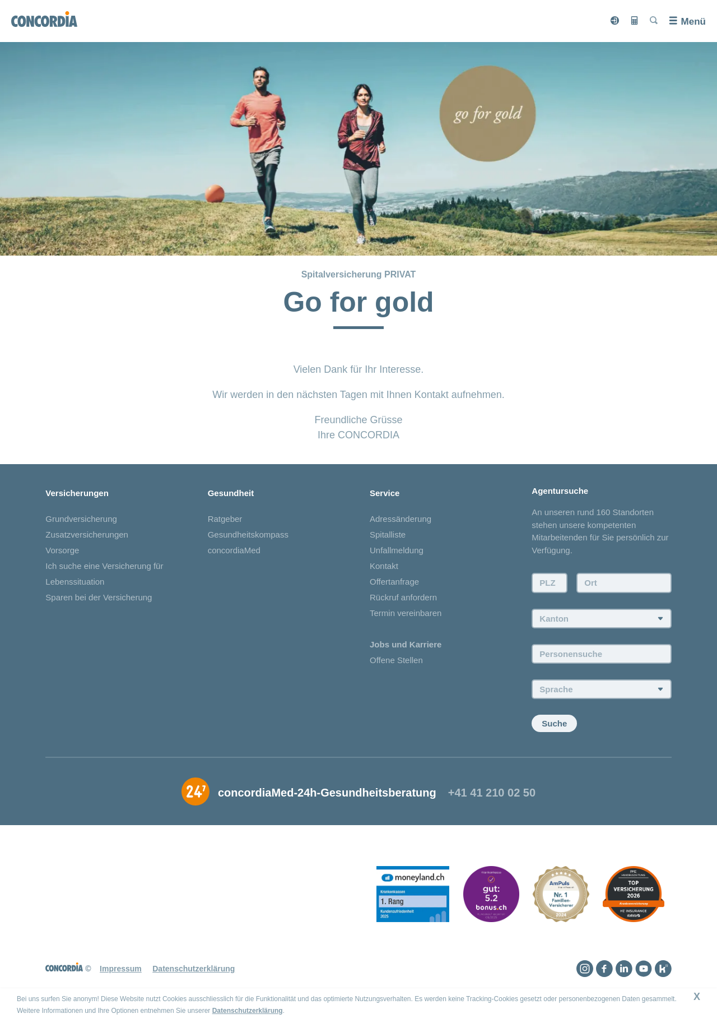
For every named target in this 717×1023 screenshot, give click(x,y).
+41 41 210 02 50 (492, 792)
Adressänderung (400, 519)
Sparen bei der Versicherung (98, 597)
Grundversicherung (81, 519)
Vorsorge (62, 550)
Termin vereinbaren (405, 613)
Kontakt (384, 566)
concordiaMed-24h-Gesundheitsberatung (327, 792)
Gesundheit (231, 493)
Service (384, 493)
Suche (554, 723)
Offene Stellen (396, 660)
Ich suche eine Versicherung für (104, 566)
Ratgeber (225, 519)
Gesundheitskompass (248, 534)
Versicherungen (77, 493)
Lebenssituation (74, 581)
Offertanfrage (394, 581)
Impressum (121, 968)
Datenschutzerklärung (247, 1011)
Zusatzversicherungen (86, 534)
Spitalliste (388, 534)
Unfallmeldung (396, 550)
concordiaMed (234, 550)
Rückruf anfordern (403, 597)
